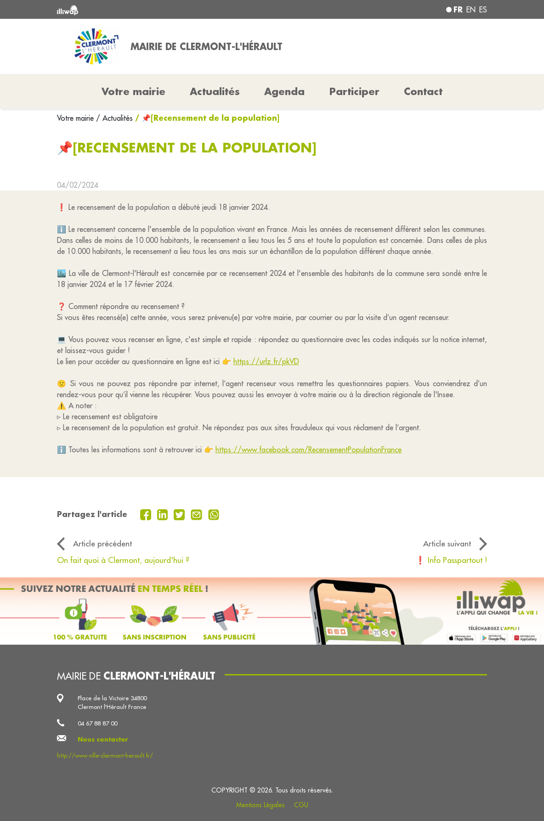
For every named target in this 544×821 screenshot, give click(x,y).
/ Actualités (114, 118)
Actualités (215, 91)
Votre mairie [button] (133, 91)
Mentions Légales (260, 805)
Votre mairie (76, 118)
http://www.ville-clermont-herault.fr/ (105, 755)
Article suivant (447, 543)
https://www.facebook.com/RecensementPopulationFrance (308, 449)
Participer (354, 91)
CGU (301, 805)
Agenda (284, 91)
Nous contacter (103, 739)
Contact (423, 91)
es (483, 9)
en (471, 9)
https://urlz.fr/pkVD (266, 361)
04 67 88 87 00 (97, 723)
